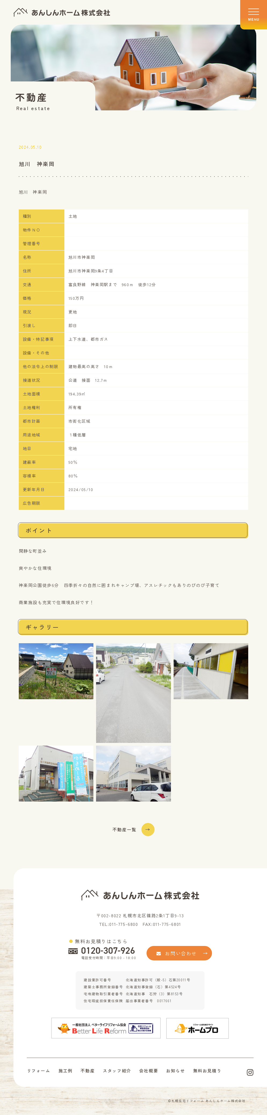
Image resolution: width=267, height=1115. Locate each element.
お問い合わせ (176, 953)
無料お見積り (207, 1071)
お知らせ (175, 1071)
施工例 (65, 1071)
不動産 (88, 1071)
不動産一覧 (124, 829)
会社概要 (148, 1071)
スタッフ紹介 (117, 1071)
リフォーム (38, 1071)
